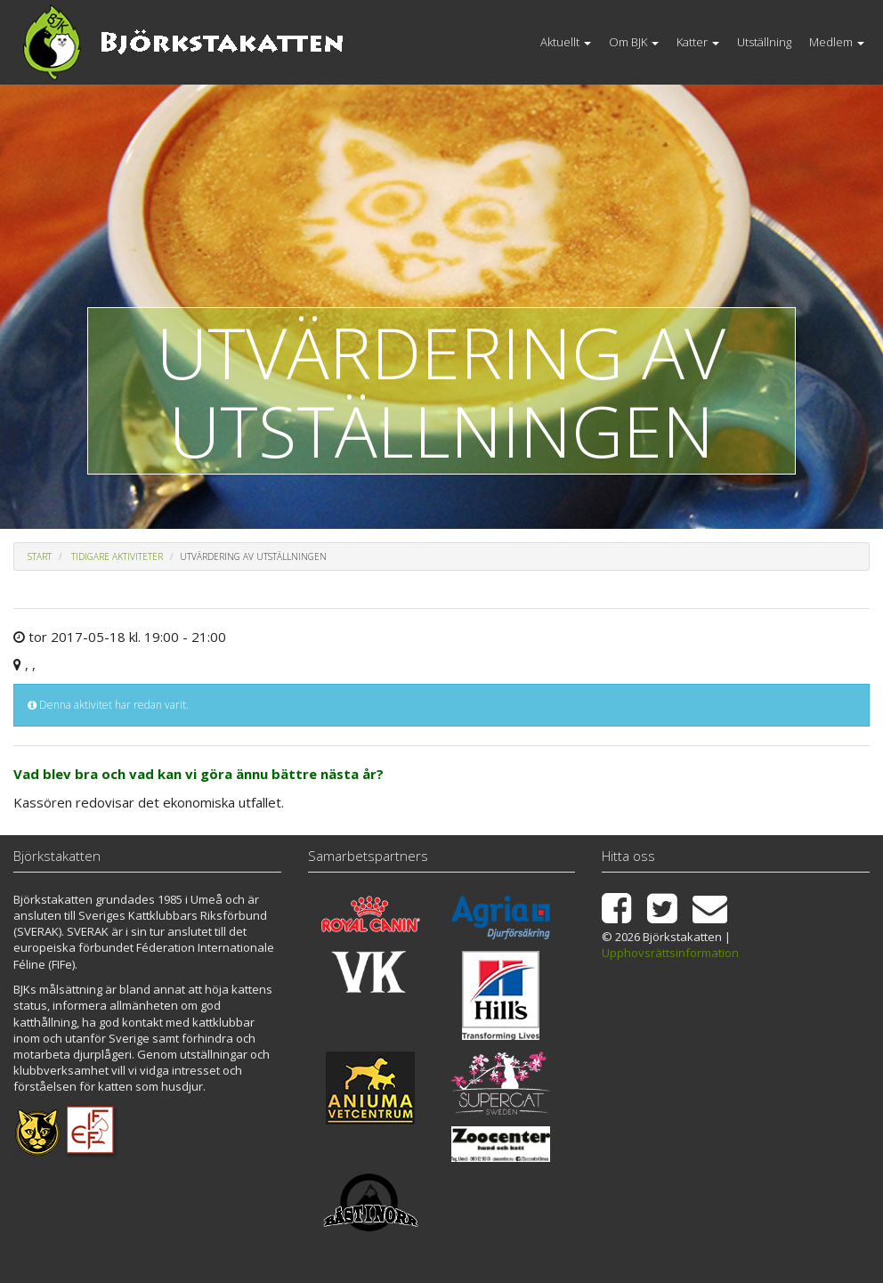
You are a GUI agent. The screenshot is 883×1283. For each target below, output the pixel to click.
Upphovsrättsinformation (670, 953)
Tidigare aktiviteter (117, 556)
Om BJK (634, 42)
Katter (697, 42)
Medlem (836, 42)
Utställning (764, 42)
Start (40, 556)
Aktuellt (565, 42)
